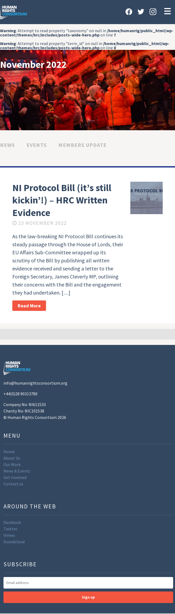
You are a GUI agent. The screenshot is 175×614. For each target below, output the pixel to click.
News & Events (16, 471)
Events (36, 145)
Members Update (82, 145)
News (7, 145)
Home (9, 451)
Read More (29, 306)
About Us (11, 458)
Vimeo (9, 535)
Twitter (10, 528)
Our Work (12, 464)
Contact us (13, 483)
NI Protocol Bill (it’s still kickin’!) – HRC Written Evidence (61, 200)
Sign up (88, 597)
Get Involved (14, 477)
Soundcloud (14, 541)
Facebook (12, 522)
